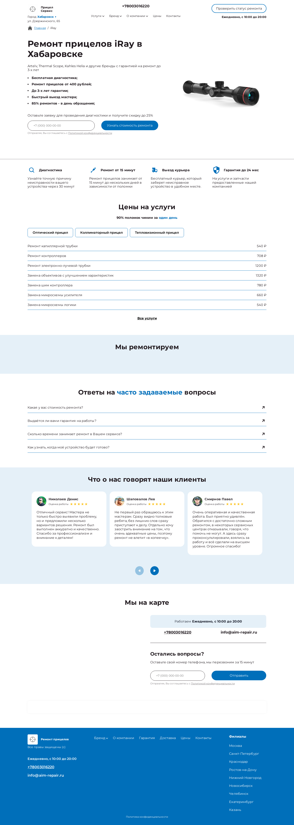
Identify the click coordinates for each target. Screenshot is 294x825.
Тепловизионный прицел (157, 233)
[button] (154, 570)
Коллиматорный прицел (101, 233)
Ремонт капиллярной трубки (53, 246)
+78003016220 (135, 6)
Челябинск (238, 794)
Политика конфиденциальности (147, 816)
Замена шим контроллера (50, 285)
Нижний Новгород (245, 778)
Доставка (168, 738)
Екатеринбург (241, 802)
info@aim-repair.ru (239, 632)
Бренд (115, 16)
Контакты (173, 16)
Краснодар (238, 762)
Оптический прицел (50, 233)
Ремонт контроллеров (47, 256)
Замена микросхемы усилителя (55, 295)
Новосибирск (241, 786)
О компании (137, 16)
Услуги (97, 16)
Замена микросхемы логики (52, 305)
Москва (235, 746)
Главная (40, 28)
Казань (235, 810)
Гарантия (147, 738)
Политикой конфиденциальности (90, 133)
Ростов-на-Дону (242, 770)
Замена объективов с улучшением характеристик (71, 275)
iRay (53, 28)
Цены (157, 16)
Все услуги (147, 318)
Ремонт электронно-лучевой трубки (59, 266)
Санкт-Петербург (244, 754)
